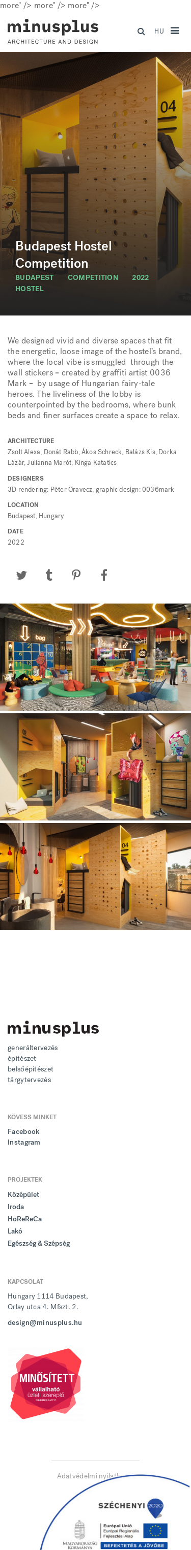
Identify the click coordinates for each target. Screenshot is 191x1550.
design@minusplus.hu (45, 1322)
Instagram (24, 1142)
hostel (29, 289)
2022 (140, 277)
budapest (34, 277)
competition (93, 277)
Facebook (23, 1131)
